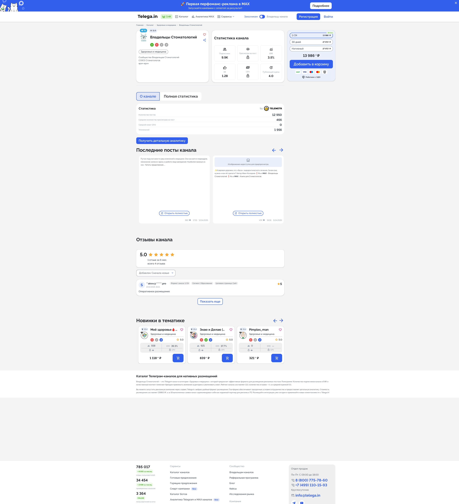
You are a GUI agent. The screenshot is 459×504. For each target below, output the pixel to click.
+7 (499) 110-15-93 (311, 485)
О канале (148, 96)
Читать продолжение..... (155, 165)
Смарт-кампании (180, 488)
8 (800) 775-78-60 (311, 480)
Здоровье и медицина (166, 25)
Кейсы (233, 488)
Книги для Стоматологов (250, 176)
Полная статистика (181, 96)
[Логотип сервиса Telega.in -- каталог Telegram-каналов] (147, 17)
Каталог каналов (180, 472)
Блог (232, 483)
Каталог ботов (178, 494)
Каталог (181, 16)
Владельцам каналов (241, 472)
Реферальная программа (243, 477)
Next (281, 150)
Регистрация (308, 16)
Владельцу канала (277, 16)
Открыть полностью (174, 213)
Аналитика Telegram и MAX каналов (191, 499)
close (456, 3)
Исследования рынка (241, 494)
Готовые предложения (183, 477)
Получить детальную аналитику (162, 140)
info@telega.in (307, 495)
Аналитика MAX (202, 16)
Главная (139, 25)
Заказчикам (251, 16)
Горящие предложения (183, 483)
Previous (274, 150)
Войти (328, 16)
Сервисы (226, 16)
